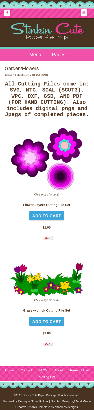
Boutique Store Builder (33, 401)
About (58, 370)
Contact (26, 370)
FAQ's (43, 370)
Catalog (8, 75)
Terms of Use (79, 370)
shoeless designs (66, 407)
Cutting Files (21, 75)
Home (9, 370)
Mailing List (47, 377)
